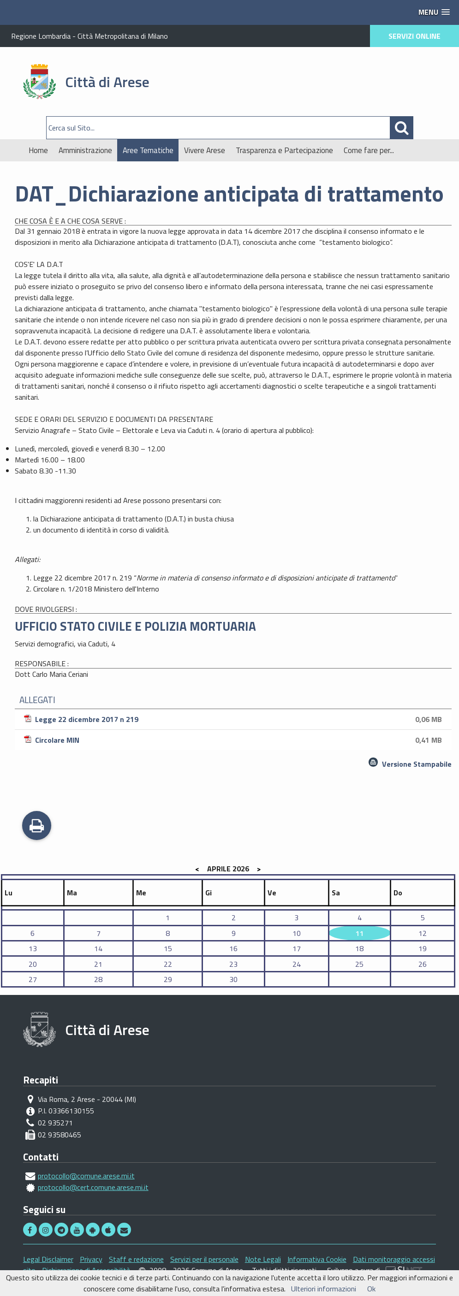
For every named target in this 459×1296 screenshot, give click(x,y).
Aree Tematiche (148, 150)
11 (359, 933)
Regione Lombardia (41, 35)
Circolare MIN (234, 740)
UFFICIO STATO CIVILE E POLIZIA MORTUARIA (135, 626)
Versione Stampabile (417, 763)
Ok (371, 1288)
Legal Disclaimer (48, 1259)
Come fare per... (369, 150)
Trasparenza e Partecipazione (284, 150)
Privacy (91, 1259)
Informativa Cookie (316, 1259)
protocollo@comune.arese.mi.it (86, 1175)
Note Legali (263, 1259)
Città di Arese (107, 82)
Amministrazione (85, 150)
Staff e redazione (136, 1259)
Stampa (36, 826)
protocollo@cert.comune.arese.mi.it (93, 1187)
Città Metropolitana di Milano (122, 35)
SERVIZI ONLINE (414, 35)
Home (38, 150)
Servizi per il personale (204, 1259)
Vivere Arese (204, 150)
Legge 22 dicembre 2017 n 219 (234, 719)
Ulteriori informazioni (323, 1288)
